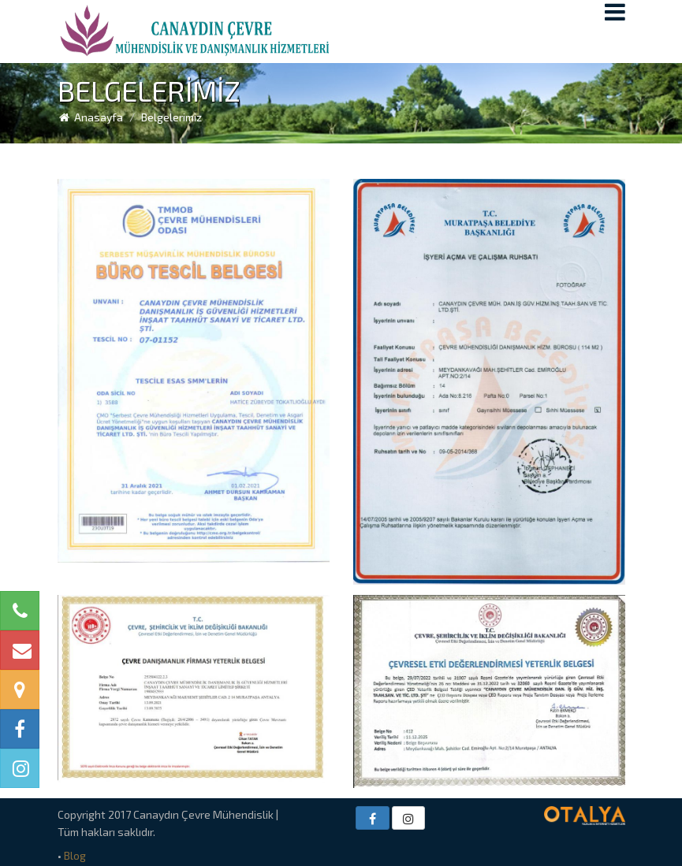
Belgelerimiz (171, 117)
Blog (75, 855)
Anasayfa (90, 117)
